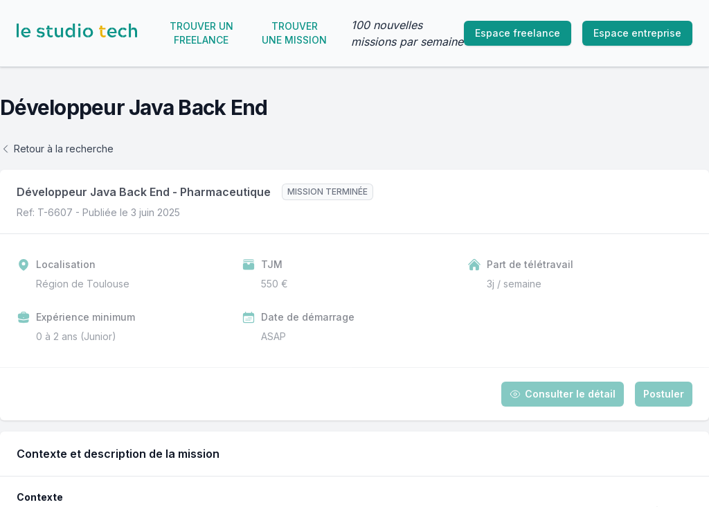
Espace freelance (517, 33)
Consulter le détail (563, 394)
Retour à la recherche (57, 148)
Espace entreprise (637, 33)
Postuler (663, 394)
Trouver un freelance (201, 33)
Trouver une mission (294, 33)
